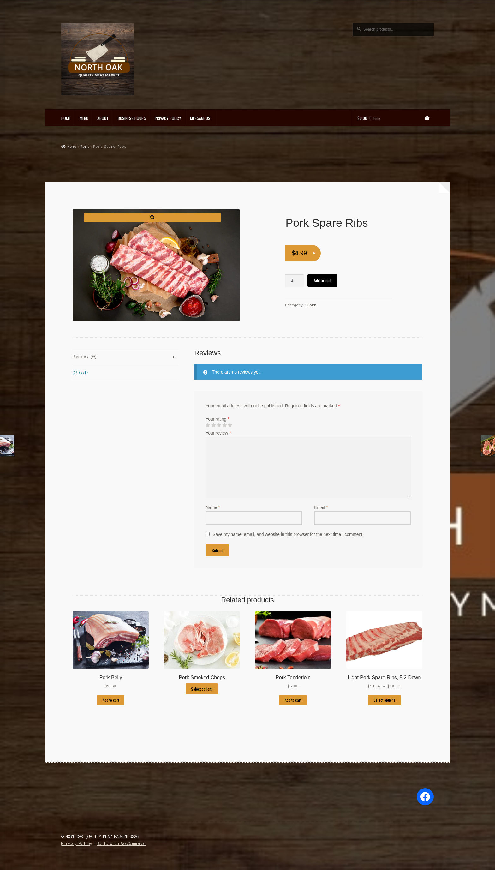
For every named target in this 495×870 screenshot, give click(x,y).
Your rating (217, 419)
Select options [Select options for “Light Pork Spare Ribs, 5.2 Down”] (384, 700)
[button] (152, 217)
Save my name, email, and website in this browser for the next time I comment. (287, 534)
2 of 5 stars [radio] (213, 425)
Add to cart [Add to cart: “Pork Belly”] (111, 700)
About (103, 118)
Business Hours (132, 118)
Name (213, 507)
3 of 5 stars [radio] (219, 425)
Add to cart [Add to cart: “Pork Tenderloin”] (293, 700)
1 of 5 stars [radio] (208, 425)
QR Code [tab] (80, 373)
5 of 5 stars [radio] (230, 425)
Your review (218, 433)
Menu (84, 118)
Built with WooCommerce (121, 844)
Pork (85, 146)
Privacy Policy (168, 118)
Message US (200, 118)
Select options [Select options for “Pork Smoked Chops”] (202, 689)
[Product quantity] (294, 280)
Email (321, 507)
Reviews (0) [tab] (85, 357)
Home (65, 118)
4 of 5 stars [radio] (224, 425)
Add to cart (322, 280)
